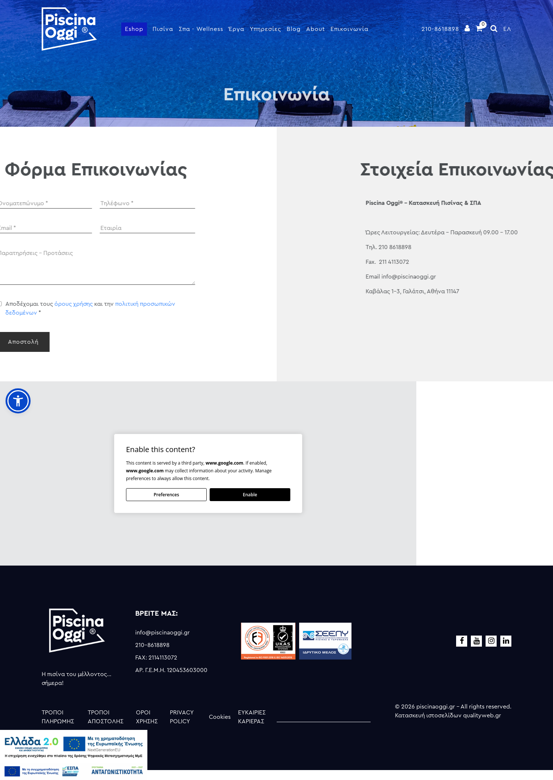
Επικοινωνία (349, 29)
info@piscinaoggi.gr (162, 633)
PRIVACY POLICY (181, 717)
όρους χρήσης (21, 304)
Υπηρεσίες (265, 29)
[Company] (95, 228)
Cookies (220, 717)
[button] (18, 401)
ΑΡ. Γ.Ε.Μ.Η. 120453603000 (171, 670)
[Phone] (95, 204)
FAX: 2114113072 (156, 658)
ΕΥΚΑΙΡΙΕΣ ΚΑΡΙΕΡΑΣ (252, 717)
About (315, 29)
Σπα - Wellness (201, 29)
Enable (250, 495)
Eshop (134, 29)
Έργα (236, 29)
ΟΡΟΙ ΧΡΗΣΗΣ (147, 717)
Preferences (166, 495)
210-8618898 (440, 29)
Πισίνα (163, 29)
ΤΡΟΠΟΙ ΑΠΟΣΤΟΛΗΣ (105, 717)
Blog (294, 29)
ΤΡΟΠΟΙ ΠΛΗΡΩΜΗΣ (58, 717)
